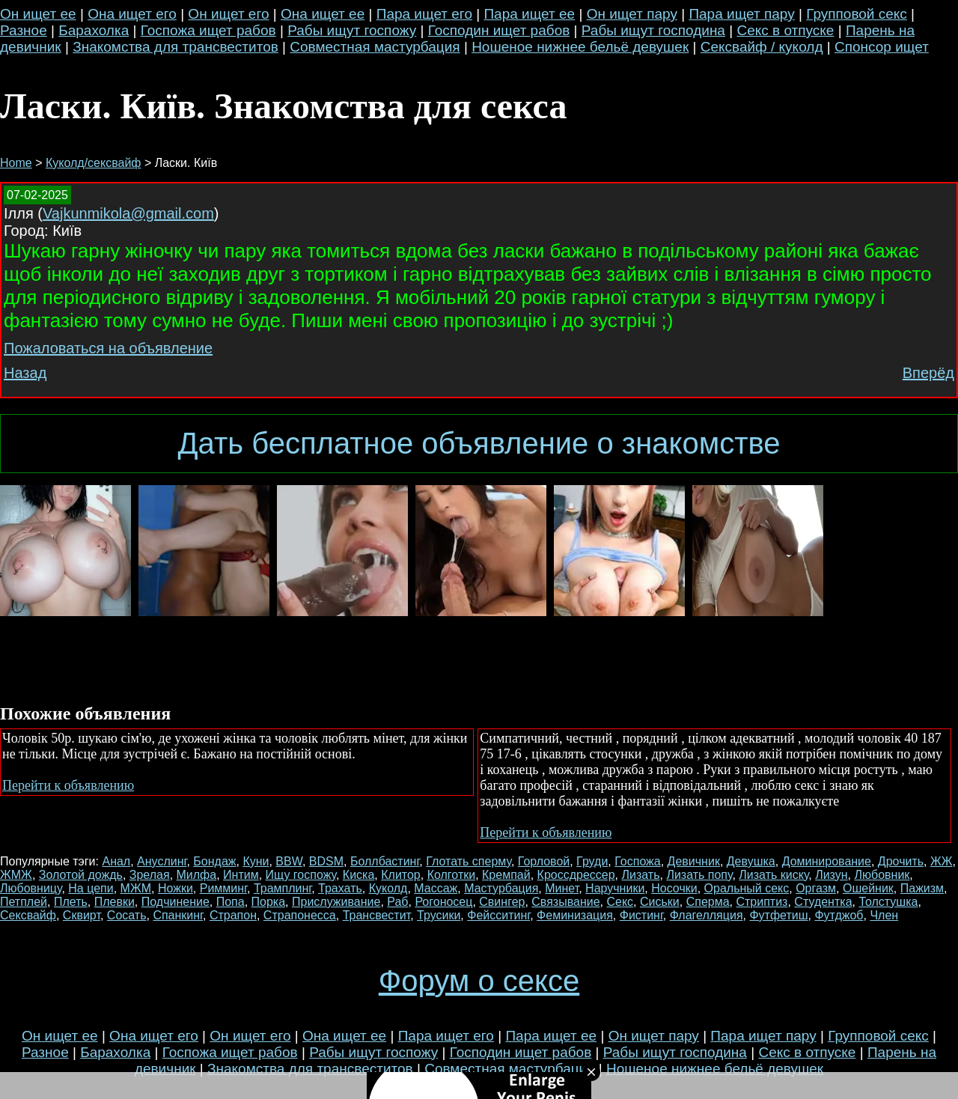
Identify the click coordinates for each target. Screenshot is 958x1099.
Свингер (502, 901)
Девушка (751, 861)
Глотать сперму (468, 861)
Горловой (544, 861)
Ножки (175, 888)
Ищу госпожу (301, 874)
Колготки (451, 874)
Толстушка (888, 901)
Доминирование (826, 861)
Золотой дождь (81, 874)
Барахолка (93, 30)
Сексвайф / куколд (762, 47)
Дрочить (901, 861)
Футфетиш (778, 915)
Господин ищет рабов (499, 30)
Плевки (114, 901)
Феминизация (575, 915)
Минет (562, 888)
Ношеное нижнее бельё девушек (580, 47)
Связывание (565, 901)
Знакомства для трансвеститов (175, 47)
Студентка (823, 901)
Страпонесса (299, 915)
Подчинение (175, 901)
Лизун (831, 874)
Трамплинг (282, 888)
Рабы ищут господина (653, 30)
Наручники (614, 888)
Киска (359, 874)
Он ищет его (228, 14)
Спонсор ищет (882, 47)
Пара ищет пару (741, 14)
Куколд (388, 888)
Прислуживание (336, 901)
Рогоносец (443, 901)
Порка (268, 901)
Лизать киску (773, 874)
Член (884, 915)
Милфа (197, 874)
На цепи (90, 888)
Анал (116, 861)
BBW (288, 861)
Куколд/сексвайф (93, 162)
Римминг (223, 888)
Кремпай (506, 874)
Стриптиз (761, 901)
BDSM (326, 861)
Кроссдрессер (576, 874)
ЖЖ (941, 861)
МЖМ (135, 888)
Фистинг (641, 915)
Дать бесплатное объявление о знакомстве (478, 443)
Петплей (23, 901)
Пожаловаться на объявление (108, 348)
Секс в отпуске (785, 30)
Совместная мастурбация (375, 47)
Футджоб (838, 915)
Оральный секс (747, 888)
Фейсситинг (498, 915)
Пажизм (922, 888)
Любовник (882, 874)
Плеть (71, 901)
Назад (25, 373)
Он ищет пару (632, 14)
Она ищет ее (322, 14)
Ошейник (868, 888)
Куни (255, 861)
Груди (592, 861)
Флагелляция (706, 915)
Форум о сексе (479, 980)
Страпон (233, 915)
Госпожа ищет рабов (208, 30)
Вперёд (928, 373)
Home (16, 162)
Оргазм (816, 888)
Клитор (401, 874)
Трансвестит (377, 915)
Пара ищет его (424, 14)
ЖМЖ (16, 874)
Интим (241, 874)
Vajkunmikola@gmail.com (128, 213)
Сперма (708, 901)
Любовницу (30, 888)
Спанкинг (178, 915)
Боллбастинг (384, 861)
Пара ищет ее (529, 14)
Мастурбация (501, 888)
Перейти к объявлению (68, 785)
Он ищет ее (38, 14)
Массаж (435, 888)
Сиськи (660, 901)
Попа (230, 901)
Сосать (127, 915)
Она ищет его (132, 14)
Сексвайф (28, 915)
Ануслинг (161, 861)
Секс (619, 901)
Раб (397, 901)
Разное (23, 30)
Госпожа (637, 861)
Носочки (674, 888)
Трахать (340, 888)
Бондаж (214, 861)
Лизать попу (699, 874)
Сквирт (81, 915)
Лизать (641, 874)
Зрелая (149, 874)
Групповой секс (856, 14)
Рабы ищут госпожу (351, 30)
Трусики (438, 915)
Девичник (694, 861)
